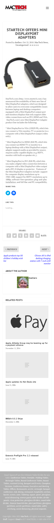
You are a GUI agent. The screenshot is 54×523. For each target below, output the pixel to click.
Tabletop (25, 494)
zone (18, 494)
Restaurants (22, 489)
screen (13, 494)
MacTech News (41, 42)
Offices (13, 489)
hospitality (38, 492)
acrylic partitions (23, 506)
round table (36, 506)
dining (20, 492)
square (32, 494)
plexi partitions (35, 503)
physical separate (38, 509)
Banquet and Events (32, 483)
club (15, 492)
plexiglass (46, 494)
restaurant (28, 492)
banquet (46, 489)
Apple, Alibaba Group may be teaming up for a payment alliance (27, 344)
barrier (6, 494)
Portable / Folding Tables (37, 477)
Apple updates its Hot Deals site (21, 382)
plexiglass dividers (32, 500)
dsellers (18, 42)
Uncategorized (22, 45)
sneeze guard (25, 497)
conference (8, 492)
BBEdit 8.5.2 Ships (14, 418)
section (47, 492)
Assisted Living (16, 483)
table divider (37, 497)
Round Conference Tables (31, 480)
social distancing (12, 497)
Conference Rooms (21, 486)
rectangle (38, 489)
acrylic (30, 489)
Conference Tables (18, 477)
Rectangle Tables (12, 480)
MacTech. (25, 516)
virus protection (16, 500)
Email (18, 519)
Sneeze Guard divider (19, 503)
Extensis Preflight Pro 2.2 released (22, 455)
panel (38, 494)
